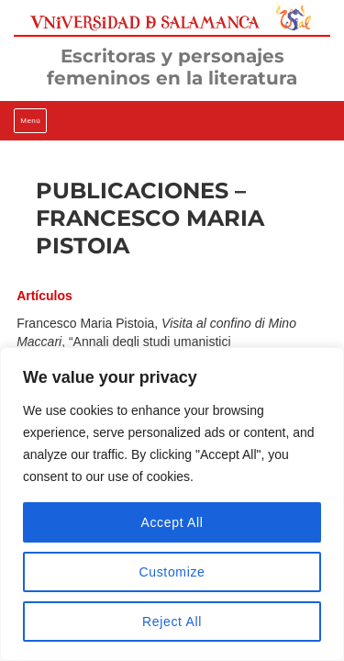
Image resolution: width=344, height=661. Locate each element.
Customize (172, 572)
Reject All (172, 621)
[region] (172, 504)
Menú (30, 121)
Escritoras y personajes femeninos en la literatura (172, 67)
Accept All (171, 522)
